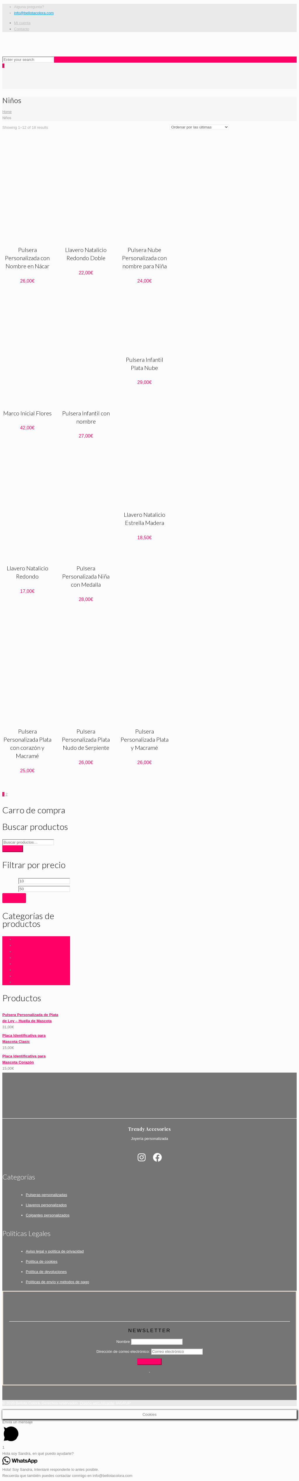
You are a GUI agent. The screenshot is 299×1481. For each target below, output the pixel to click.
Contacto (21, 29)
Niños (19, 964)
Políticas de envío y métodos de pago (57, 1282)
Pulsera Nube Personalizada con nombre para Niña (144, 257)
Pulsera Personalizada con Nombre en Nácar (27, 257)
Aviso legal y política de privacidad (55, 1251)
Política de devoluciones (46, 1272)
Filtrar (14, 898)
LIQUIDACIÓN (26, 951)
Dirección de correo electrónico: (123, 1351)
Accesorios (23, 939)
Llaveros (21, 957)
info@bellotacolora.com (34, 13)
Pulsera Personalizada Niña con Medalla (85, 576)
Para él (20, 970)
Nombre (123, 1341)
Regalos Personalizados (34, 982)
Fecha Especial (27, 945)
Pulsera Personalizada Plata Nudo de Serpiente (86, 739)
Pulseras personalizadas (46, 1195)
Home (7, 112)
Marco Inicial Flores (27, 413)
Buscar (12, 849)
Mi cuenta (22, 23)
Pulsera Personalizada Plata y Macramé (144, 739)
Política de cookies (41, 1261)
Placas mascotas (28, 976)
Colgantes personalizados (47, 1215)
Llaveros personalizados (46, 1205)
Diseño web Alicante (97, 1403)
